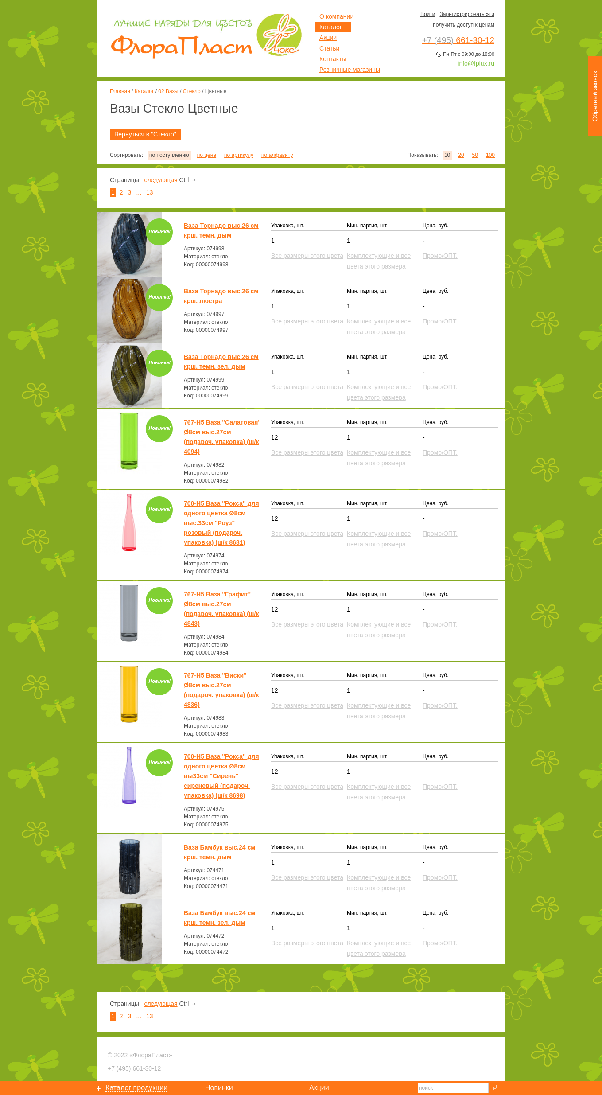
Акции (328, 37)
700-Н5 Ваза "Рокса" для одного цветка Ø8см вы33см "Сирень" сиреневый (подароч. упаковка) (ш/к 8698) (221, 776)
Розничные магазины (349, 69)
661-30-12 (134, 1068)
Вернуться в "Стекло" (145, 134)
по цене (206, 155)
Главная (120, 91)
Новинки (219, 1087)
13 (149, 192)
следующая (160, 179)
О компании (336, 16)
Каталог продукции (136, 1087)
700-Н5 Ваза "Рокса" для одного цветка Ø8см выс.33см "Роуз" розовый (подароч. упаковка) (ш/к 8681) (221, 523)
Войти (427, 14)
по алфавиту (277, 155)
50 (475, 155)
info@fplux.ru (476, 63)
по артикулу (238, 155)
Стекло (192, 91)
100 (490, 155)
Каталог (144, 91)
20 (461, 155)
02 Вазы (168, 91)
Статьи (329, 48)
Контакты (332, 58)
